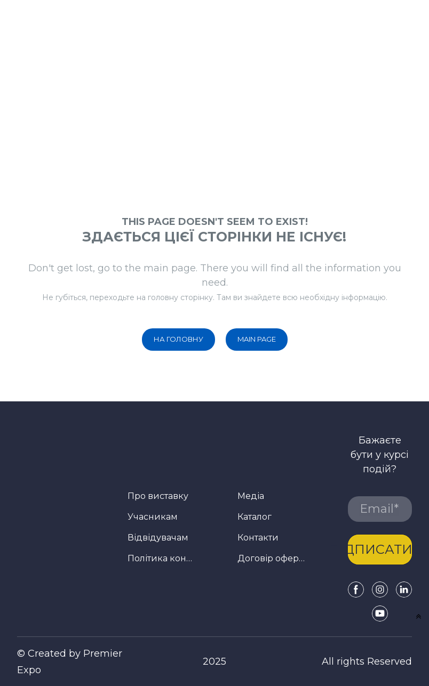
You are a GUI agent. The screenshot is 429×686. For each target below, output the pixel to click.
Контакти (258, 537)
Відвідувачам (158, 537)
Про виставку (158, 496)
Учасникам (153, 517)
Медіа (250, 496)
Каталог (254, 517)
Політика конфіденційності (162, 558)
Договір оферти (272, 558)
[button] (178, 339)
